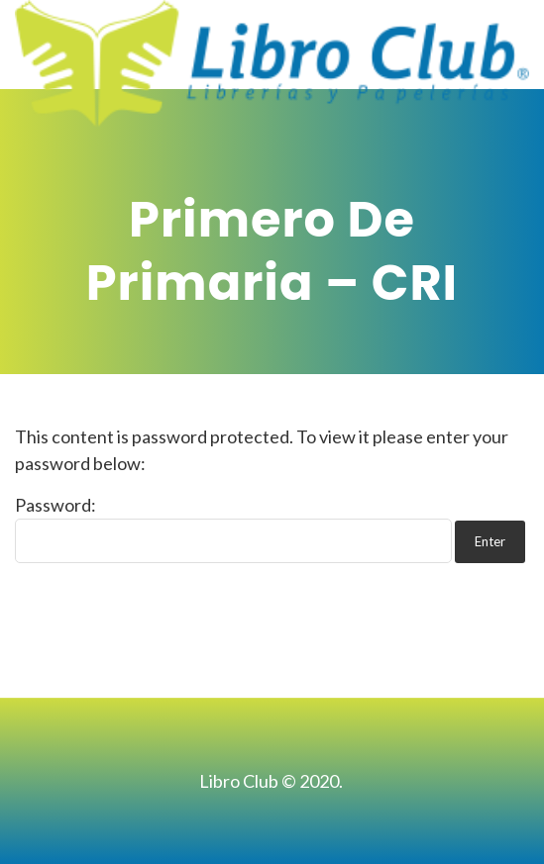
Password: (233, 528)
